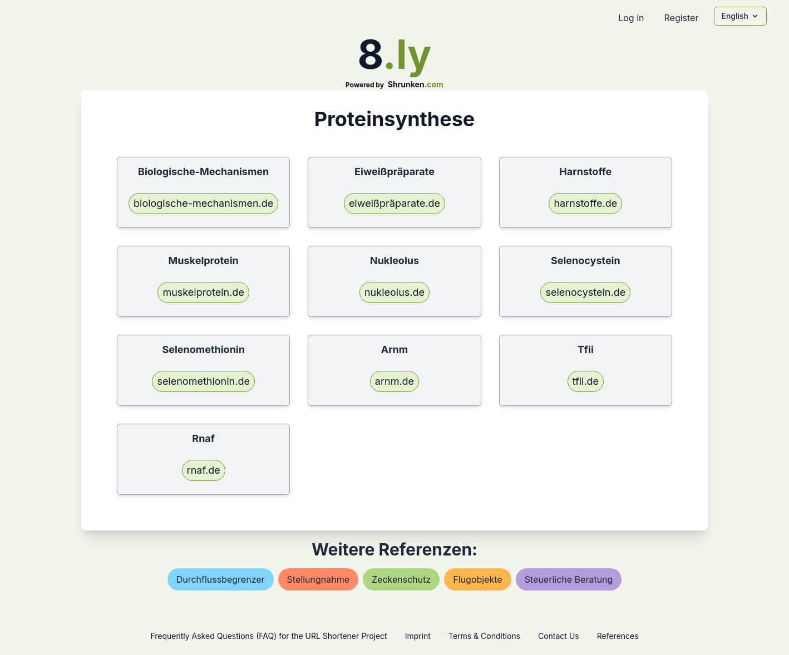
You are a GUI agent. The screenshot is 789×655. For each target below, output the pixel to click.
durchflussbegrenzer (220, 579)
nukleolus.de (394, 292)
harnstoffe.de (585, 203)
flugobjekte (477, 579)
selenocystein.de (585, 292)
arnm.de (394, 381)
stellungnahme (318, 579)
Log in (631, 17)
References (618, 636)
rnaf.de (203, 470)
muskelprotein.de (203, 292)
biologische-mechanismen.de (203, 203)
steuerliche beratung (569, 579)
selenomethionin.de (203, 381)
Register (681, 17)
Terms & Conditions (484, 636)
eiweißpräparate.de (394, 203)
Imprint (418, 636)
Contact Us (558, 636)
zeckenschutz (401, 579)
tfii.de (586, 381)
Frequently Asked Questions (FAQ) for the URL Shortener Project (268, 636)
